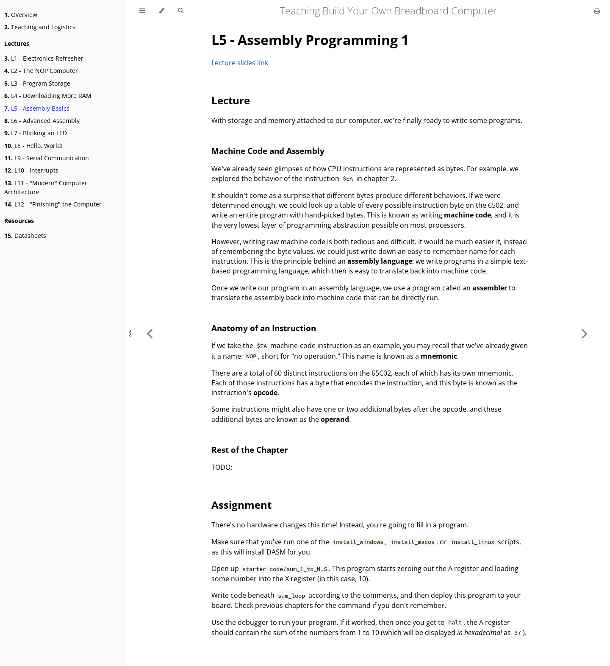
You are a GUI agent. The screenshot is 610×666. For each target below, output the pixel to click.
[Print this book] (597, 10)
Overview (20, 15)
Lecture (230, 100)
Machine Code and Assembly (267, 150)
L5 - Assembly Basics (36, 108)
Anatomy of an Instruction (263, 328)
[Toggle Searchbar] (180, 10)
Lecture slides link (239, 62)
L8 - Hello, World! (33, 146)
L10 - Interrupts (31, 170)
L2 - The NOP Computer (41, 71)
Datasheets (25, 235)
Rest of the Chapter (249, 449)
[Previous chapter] (149, 333)
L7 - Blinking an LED (35, 133)
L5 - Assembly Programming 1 (310, 40)
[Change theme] (161, 10)
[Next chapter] (585, 333)
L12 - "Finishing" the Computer (53, 204)
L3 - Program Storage (37, 83)
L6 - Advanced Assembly (42, 121)
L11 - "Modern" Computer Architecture (45, 187)
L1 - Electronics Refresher (43, 58)
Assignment (241, 505)
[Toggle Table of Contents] (142, 10)
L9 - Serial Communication (46, 158)
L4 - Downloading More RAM (48, 96)
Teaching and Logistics (39, 27)
